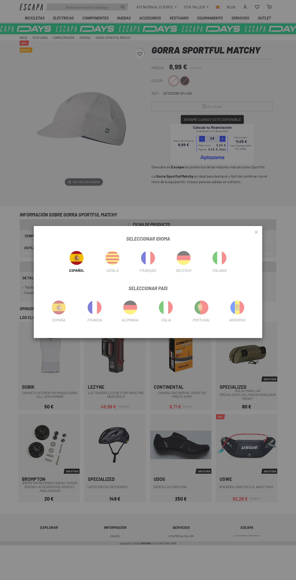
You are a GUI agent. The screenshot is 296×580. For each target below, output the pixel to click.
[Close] (256, 232)
